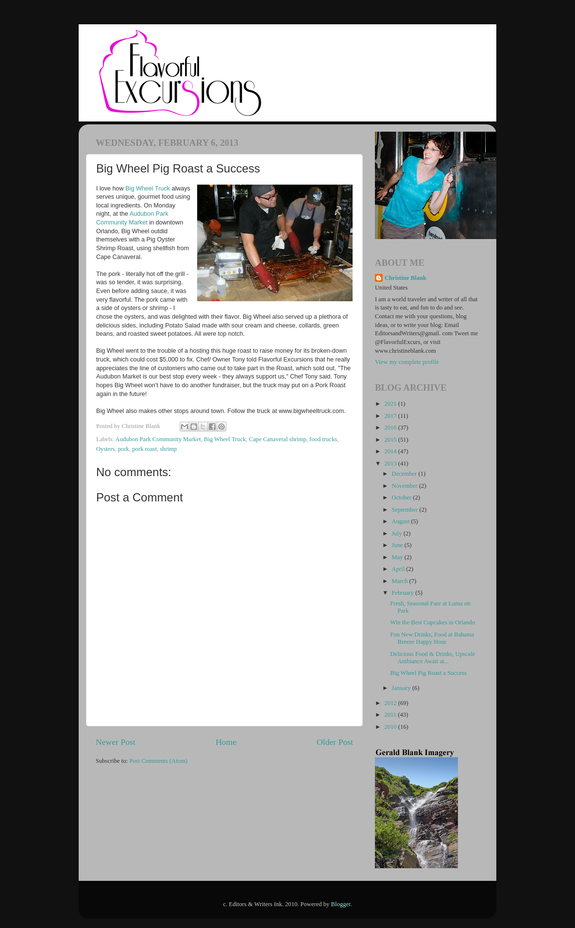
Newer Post (115, 742)
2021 (391, 403)
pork (123, 449)
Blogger (341, 904)
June (398, 545)
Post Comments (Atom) (158, 760)
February (404, 592)
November (405, 485)
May (398, 557)
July (398, 533)
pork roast (144, 449)
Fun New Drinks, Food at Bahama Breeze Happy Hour (432, 638)
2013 (391, 463)
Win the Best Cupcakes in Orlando (432, 622)
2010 (391, 726)
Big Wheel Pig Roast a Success (428, 673)
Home (226, 742)
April (399, 569)
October (402, 497)
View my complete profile (407, 362)
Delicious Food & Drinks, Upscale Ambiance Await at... (432, 658)
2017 (391, 415)
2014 (391, 451)
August (401, 521)
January (402, 688)
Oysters (105, 449)
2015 (391, 439)
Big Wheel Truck (147, 188)
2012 (391, 703)
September (406, 509)
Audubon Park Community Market (158, 439)
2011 (391, 714)
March (400, 581)
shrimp (168, 449)
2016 (391, 427)
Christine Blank (405, 278)
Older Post (335, 742)
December (405, 473)
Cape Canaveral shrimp (277, 439)
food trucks (323, 439)
